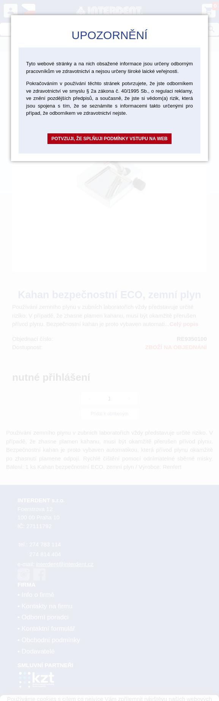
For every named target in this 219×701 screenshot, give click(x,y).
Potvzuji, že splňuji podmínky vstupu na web (109, 138)
